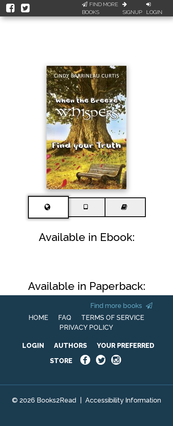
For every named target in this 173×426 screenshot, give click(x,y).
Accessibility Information (123, 400)
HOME (38, 318)
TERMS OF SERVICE (112, 318)
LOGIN (33, 346)
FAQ (64, 318)
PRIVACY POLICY (86, 327)
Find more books (121, 306)
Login (154, 9)
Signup (132, 9)
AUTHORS (70, 346)
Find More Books (100, 8)
